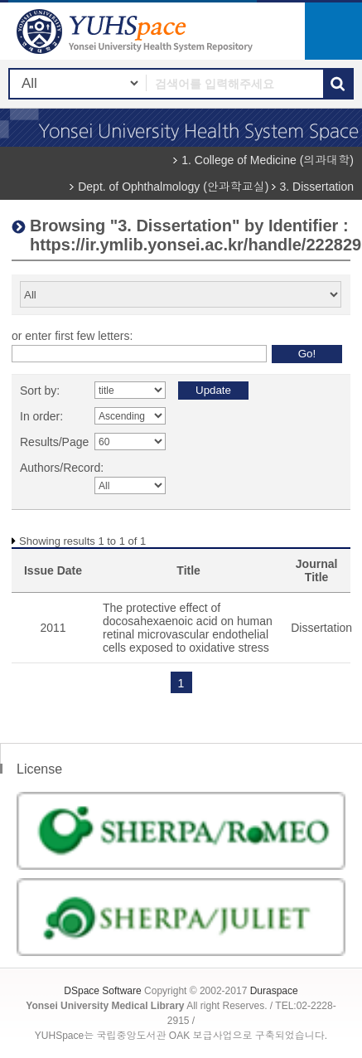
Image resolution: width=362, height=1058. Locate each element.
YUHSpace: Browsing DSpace (137, 31)
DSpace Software (102, 991)
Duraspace (274, 991)
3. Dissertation (317, 186)
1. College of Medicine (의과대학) (267, 160)
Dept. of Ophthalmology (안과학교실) (173, 186)
